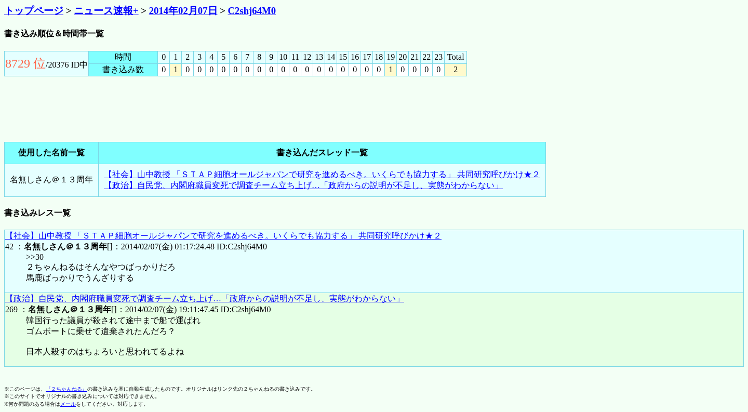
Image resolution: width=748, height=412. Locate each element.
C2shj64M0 (252, 10)
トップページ (33, 10)
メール (68, 404)
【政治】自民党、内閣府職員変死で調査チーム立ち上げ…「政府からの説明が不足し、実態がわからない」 (303, 185)
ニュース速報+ (106, 10)
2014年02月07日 (183, 10)
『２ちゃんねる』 (66, 389)
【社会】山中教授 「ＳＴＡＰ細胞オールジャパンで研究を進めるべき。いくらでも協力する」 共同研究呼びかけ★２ (322, 174)
